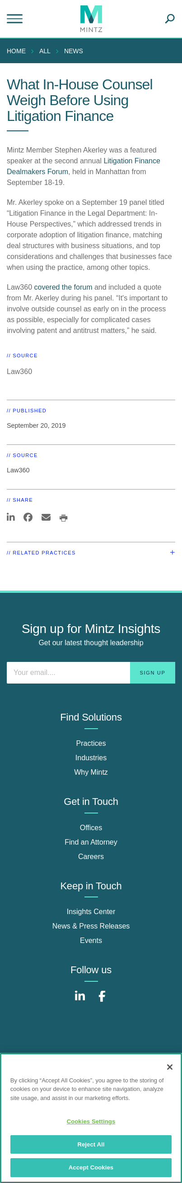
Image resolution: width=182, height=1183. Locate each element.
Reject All (90, 1144)
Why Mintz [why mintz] (91, 772)
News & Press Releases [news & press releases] (91, 926)
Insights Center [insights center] (91, 911)
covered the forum (63, 287)
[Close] (170, 1067)
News (73, 51)
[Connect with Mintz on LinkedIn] (80, 1001)
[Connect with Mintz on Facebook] (102, 1001)
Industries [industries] (91, 758)
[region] (91, 1118)
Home (16, 51)
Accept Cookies (91, 1167)
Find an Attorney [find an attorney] (91, 842)
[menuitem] (18, 51)
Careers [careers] (91, 856)
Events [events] (91, 940)
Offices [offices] (91, 828)
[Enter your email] (91, 673)
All (45, 51)
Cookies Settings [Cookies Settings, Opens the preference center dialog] (91, 1121)
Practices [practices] (91, 743)
